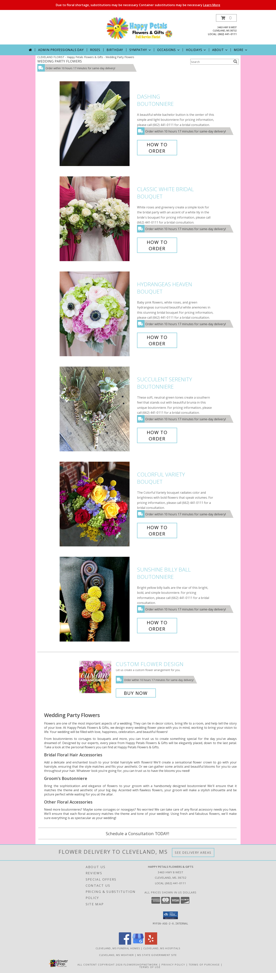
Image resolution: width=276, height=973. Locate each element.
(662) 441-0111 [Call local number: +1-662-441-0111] (227, 34)
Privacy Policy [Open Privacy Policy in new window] (173, 964)
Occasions (168, 50)
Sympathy (140, 50)
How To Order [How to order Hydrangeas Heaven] (157, 340)
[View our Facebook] (125, 943)
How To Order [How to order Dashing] (157, 147)
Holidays (196, 50)
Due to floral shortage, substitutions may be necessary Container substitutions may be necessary (138, 5)
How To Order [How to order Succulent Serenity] (157, 435)
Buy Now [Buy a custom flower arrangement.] (136, 693)
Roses (95, 50)
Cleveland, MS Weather (116, 955)
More (241, 50)
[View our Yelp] (151, 943)
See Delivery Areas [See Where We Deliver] (193, 852)
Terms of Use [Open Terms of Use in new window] (150, 967)
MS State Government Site (157, 955)
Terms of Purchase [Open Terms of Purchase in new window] (204, 964)
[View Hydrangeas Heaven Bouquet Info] (97, 314)
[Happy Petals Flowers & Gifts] (139, 28)
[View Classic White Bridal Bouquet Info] (97, 219)
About (220, 50)
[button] (226, 18)
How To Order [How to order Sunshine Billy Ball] (157, 625)
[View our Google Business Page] (138, 943)
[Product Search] (211, 61)
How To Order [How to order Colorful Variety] (157, 530)
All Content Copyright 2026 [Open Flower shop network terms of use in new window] (100, 964)
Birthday (115, 50)
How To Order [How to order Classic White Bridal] (157, 245)
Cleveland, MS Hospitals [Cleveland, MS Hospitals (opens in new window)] (161, 948)
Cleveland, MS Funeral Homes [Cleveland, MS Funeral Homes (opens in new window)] (118, 948)
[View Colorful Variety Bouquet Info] (97, 504)
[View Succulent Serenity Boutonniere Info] (97, 409)
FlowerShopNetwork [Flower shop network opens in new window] (141, 964)
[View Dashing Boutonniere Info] (97, 124)
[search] (235, 61)
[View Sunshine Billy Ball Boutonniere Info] (97, 599)
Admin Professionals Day (61, 50)
